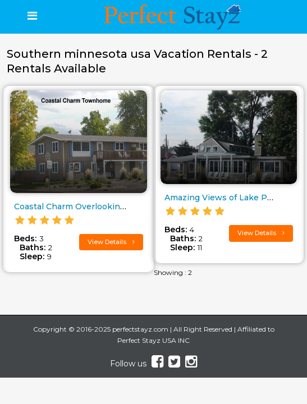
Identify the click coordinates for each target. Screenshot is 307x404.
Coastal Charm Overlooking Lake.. (82, 206)
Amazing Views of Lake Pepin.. (226, 197)
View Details (111, 242)
